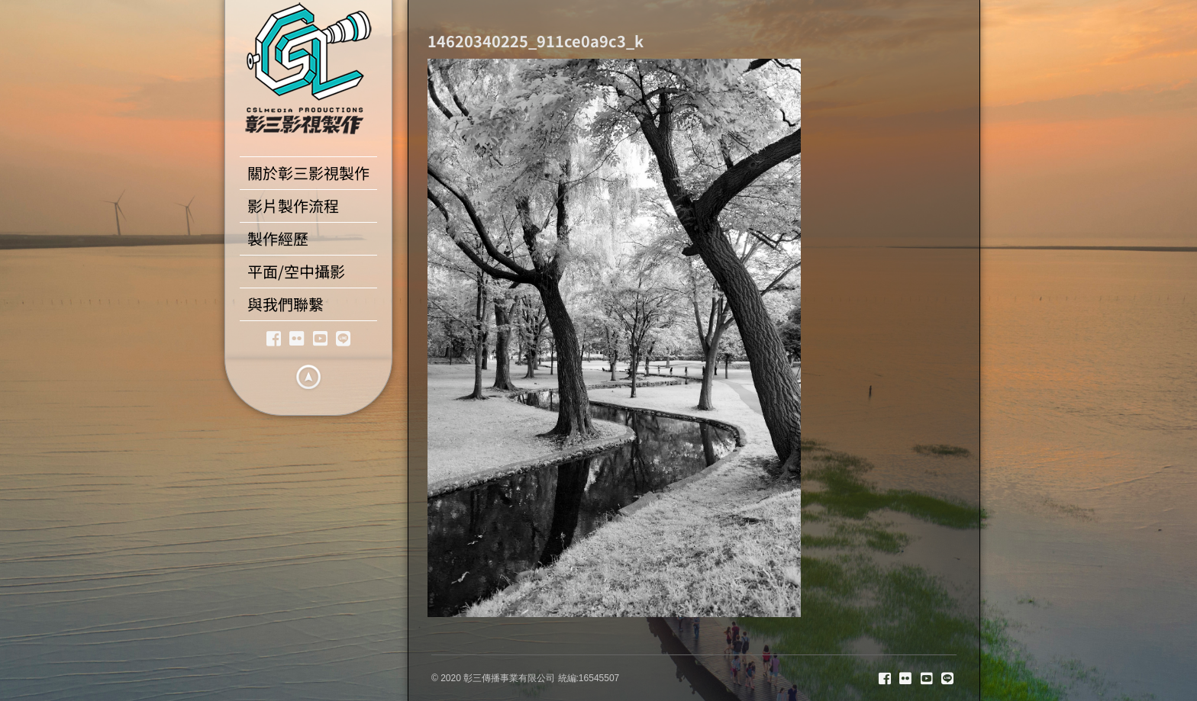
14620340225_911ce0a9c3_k (536, 41)
